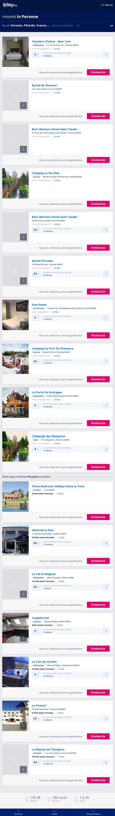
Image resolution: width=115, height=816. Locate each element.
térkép (56, 49)
